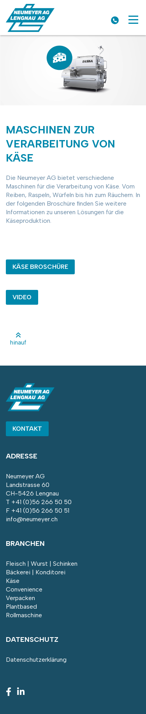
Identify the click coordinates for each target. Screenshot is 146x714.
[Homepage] (30, 30)
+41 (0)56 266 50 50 (41, 502)
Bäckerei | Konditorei (35, 572)
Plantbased (21, 606)
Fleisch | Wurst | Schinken (41, 563)
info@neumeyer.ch (32, 519)
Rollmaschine (24, 615)
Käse (12, 580)
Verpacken (20, 598)
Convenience (24, 589)
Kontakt (27, 428)
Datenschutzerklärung (36, 659)
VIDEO (22, 297)
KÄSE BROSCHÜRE (40, 266)
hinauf (18, 339)
